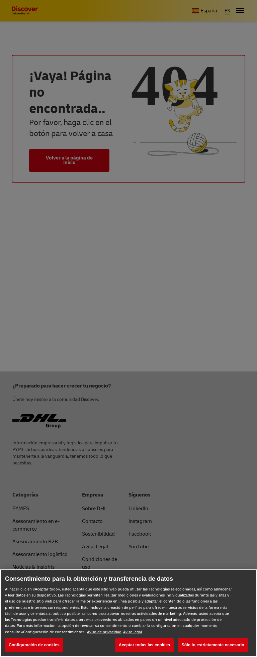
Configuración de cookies (34, 645)
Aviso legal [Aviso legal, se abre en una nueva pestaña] (132, 632)
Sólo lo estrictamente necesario (212, 645)
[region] (128, 613)
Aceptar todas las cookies (144, 645)
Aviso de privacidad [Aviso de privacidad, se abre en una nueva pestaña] (104, 632)
